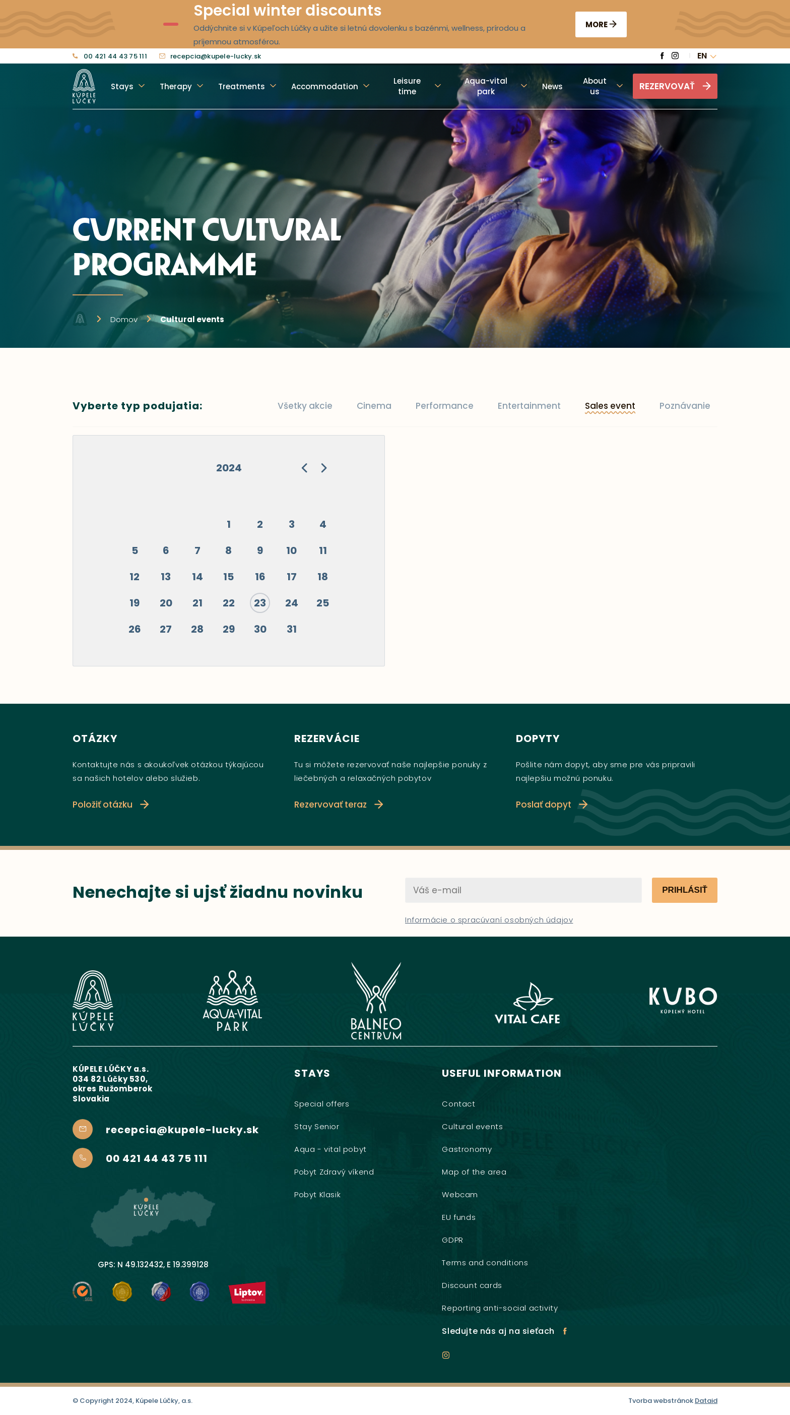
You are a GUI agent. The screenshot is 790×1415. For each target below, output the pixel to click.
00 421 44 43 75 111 (110, 56)
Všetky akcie (305, 406)
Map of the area (474, 1171)
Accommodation (324, 86)
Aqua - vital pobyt (330, 1149)
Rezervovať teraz (338, 805)
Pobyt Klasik (317, 1194)
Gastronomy (467, 1149)
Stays (122, 86)
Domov (124, 319)
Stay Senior (317, 1126)
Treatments (241, 86)
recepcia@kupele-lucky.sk (210, 56)
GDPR (452, 1240)
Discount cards (472, 1285)
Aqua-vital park (486, 86)
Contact (458, 1103)
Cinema (374, 406)
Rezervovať (675, 86)
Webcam (460, 1194)
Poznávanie (685, 406)
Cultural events (472, 1126)
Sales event (610, 406)
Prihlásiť (684, 890)
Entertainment (529, 406)
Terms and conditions (485, 1262)
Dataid (706, 1400)
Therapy (176, 86)
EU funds (459, 1217)
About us (595, 86)
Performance (445, 406)
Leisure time (407, 86)
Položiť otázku (111, 805)
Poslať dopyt (551, 805)
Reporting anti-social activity (500, 1308)
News (552, 86)
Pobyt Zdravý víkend (334, 1171)
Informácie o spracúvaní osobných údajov (489, 919)
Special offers (321, 1103)
